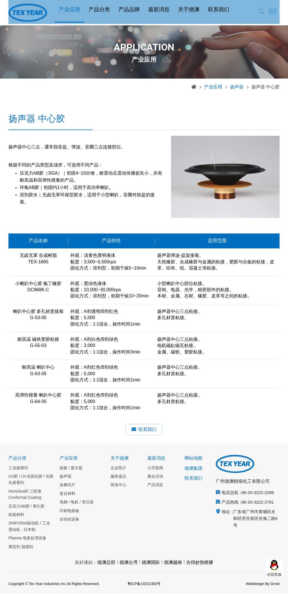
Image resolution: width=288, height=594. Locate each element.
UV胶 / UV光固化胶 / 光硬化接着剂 (30, 480)
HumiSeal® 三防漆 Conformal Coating (24, 495)
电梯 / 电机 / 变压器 (77, 502)
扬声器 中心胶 (265, 87)
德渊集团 (193, 468)
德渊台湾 (129, 562)
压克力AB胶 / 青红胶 (26, 506)
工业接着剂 (18, 468)
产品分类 (99, 12)
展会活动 (155, 477)
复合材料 (67, 494)
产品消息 (155, 485)
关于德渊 (188, 12)
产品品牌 (129, 12)
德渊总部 (106, 562)
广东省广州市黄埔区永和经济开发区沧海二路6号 (255, 519)
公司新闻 (155, 468)
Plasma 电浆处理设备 (27, 538)
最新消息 (159, 12)
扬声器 (237, 87)
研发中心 (118, 485)
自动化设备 (69, 519)
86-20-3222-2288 (258, 493)
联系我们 (218, 12)
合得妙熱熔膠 (199, 562)
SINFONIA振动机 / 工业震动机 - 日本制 (29, 526)
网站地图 (193, 458)
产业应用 (69, 12)
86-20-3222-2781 (258, 502)
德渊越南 (173, 562)
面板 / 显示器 (71, 468)
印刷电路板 (69, 511)
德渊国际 (151, 562)
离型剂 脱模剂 (20, 547)
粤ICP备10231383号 (144, 584)
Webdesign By (257, 584)
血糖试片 (67, 485)
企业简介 (118, 468)
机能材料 (16, 515)
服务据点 (118, 477)
